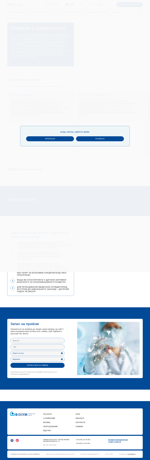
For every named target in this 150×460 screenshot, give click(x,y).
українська (58, 231)
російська (92, 231)
